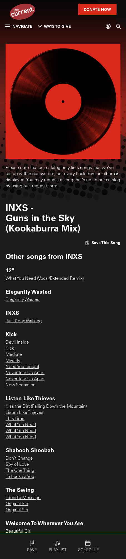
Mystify (13, 361)
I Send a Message (23, 498)
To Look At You (20, 477)
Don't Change (19, 458)
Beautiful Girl (18, 531)
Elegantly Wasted (22, 300)
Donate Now (97, 9)
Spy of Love (17, 464)
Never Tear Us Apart (25, 373)
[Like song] (102, 242)
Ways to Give (54, 26)
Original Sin (17, 504)
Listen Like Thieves (24, 413)
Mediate (14, 354)
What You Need (21, 425)
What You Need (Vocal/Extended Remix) (45, 278)
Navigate (19, 26)
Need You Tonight (22, 367)
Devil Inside (17, 342)
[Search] (118, 26)
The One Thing (20, 471)
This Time (15, 419)
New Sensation (21, 385)
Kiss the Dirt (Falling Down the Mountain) (46, 406)
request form (44, 186)
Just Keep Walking (24, 321)
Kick (10, 348)
